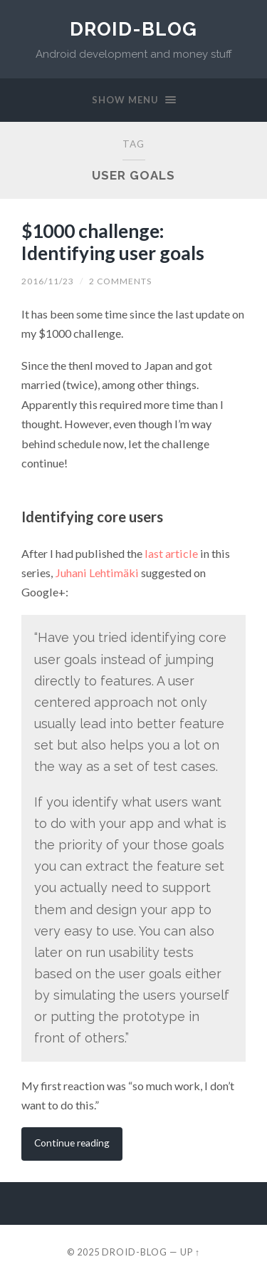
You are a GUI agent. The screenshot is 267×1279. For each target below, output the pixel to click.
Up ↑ (190, 1252)
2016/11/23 (47, 281)
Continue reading (72, 1142)
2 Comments (120, 281)
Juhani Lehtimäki (97, 572)
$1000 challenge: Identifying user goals (112, 242)
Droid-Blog (133, 29)
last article (171, 553)
